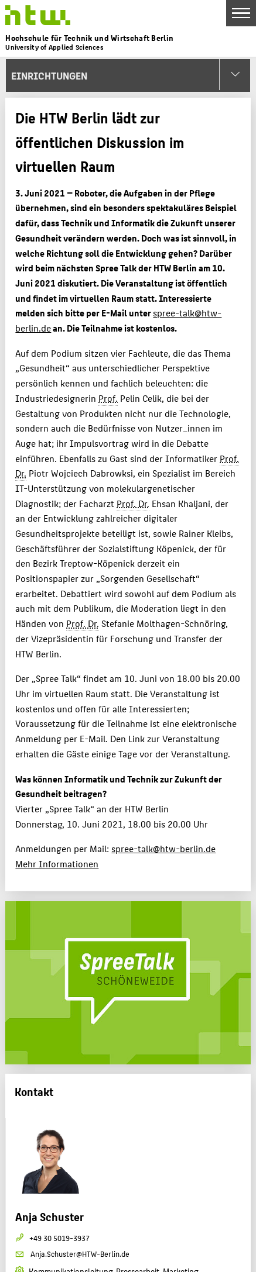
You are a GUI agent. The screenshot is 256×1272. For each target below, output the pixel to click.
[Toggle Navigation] (241, 13)
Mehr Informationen (56, 863)
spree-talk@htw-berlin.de (163, 848)
